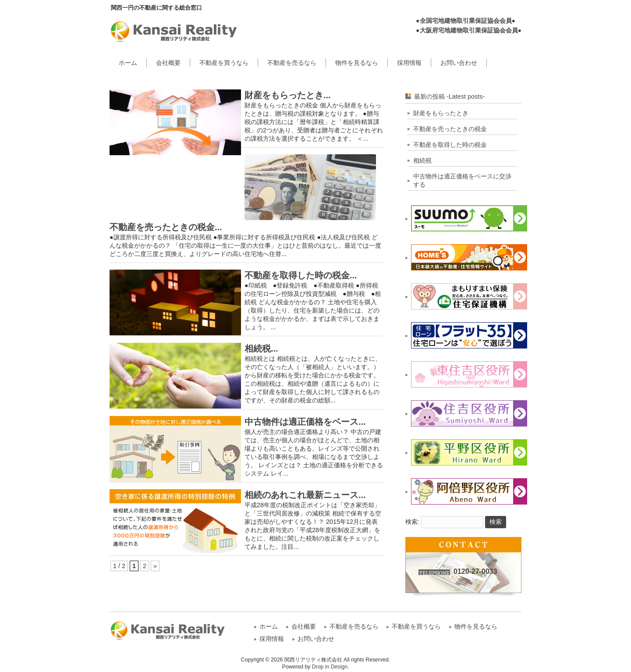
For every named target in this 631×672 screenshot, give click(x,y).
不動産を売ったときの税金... (166, 227)
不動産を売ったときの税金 (450, 128)
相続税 (422, 160)
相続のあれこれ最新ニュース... (305, 495)
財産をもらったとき (440, 113)
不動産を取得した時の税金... (301, 275)
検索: (412, 521)
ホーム (128, 62)
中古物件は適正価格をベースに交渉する (462, 180)
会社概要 (168, 62)
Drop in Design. (330, 667)
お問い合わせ (458, 62)
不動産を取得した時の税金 (450, 144)
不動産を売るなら (291, 62)
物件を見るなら (356, 62)
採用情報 (409, 62)
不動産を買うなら (223, 62)
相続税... (261, 348)
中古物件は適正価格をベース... (305, 422)
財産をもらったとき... (288, 95)
